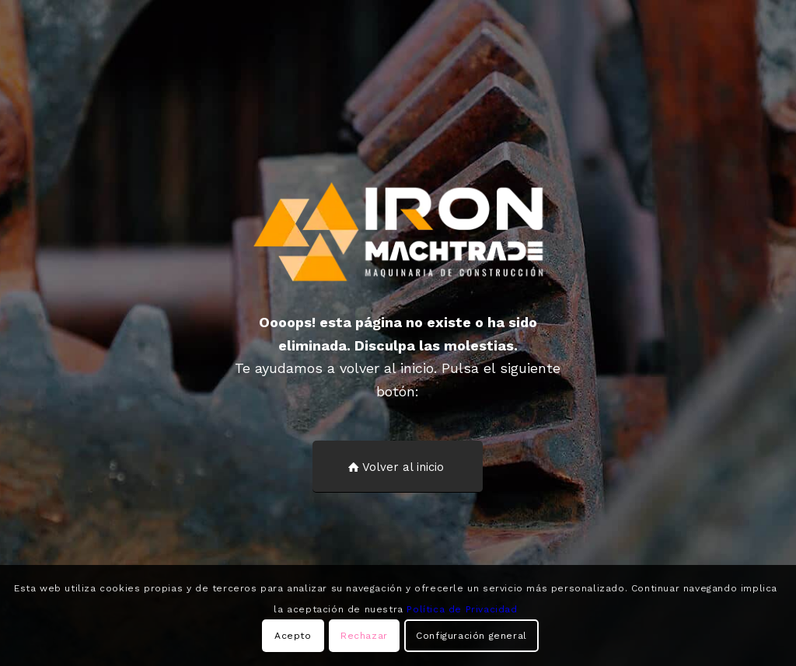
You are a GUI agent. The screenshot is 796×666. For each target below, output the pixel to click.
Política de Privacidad (462, 609)
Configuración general (471, 635)
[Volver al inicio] (397, 467)
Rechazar (364, 635)
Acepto (293, 635)
